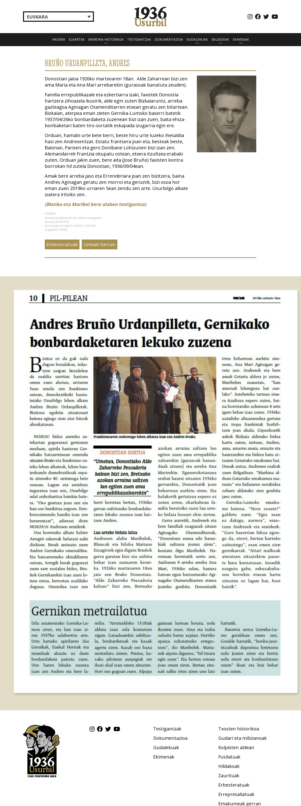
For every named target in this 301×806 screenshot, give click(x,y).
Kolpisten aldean (236, 747)
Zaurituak (228, 775)
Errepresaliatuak (236, 794)
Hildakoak (229, 766)
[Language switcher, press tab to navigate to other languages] (58, 16)
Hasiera (58, 39)
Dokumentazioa (169, 39)
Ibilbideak (220, 39)
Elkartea (76, 39)
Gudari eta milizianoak (242, 738)
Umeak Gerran (100, 244)
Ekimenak (241, 39)
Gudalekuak (197, 39)
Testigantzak (139, 39)
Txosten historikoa (238, 729)
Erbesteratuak (62, 244)
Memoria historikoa (106, 39)
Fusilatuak (229, 757)
